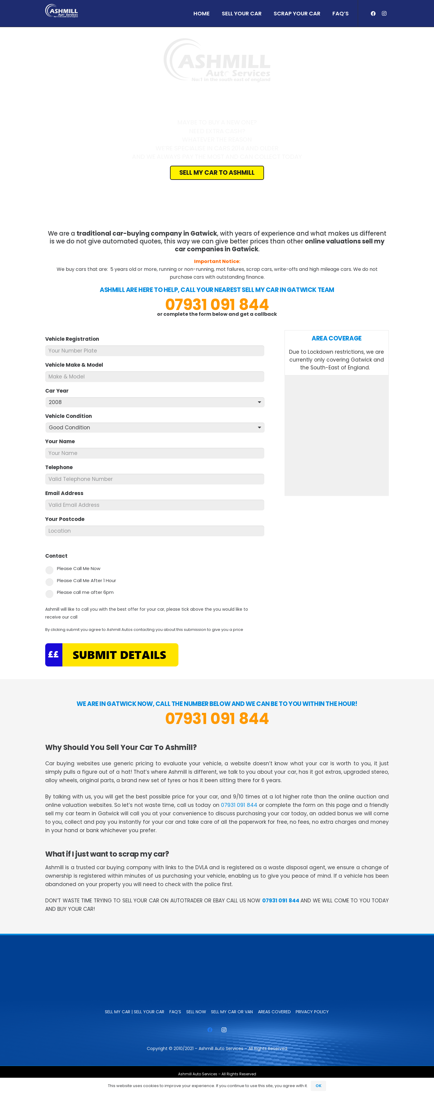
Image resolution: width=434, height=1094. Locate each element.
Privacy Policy (312, 1012)
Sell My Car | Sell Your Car (134, 1012)
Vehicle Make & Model (76, 365)
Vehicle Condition (71, 416)
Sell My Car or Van (232, 1012)
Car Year (59, 390)
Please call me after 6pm (85, 592)
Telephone (61, 467)
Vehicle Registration (74, 339)
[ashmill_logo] (61, 10)
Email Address (67, 493)
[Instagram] (384, 13)
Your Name (62, 441)
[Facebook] (373, 13)
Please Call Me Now (78, 568)
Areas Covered (274, 1012)
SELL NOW (196, 1012)
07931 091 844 (217, 304)
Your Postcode (67, 519)
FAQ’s (175, 1012)
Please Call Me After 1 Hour (86, 580)
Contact (59, 556)
